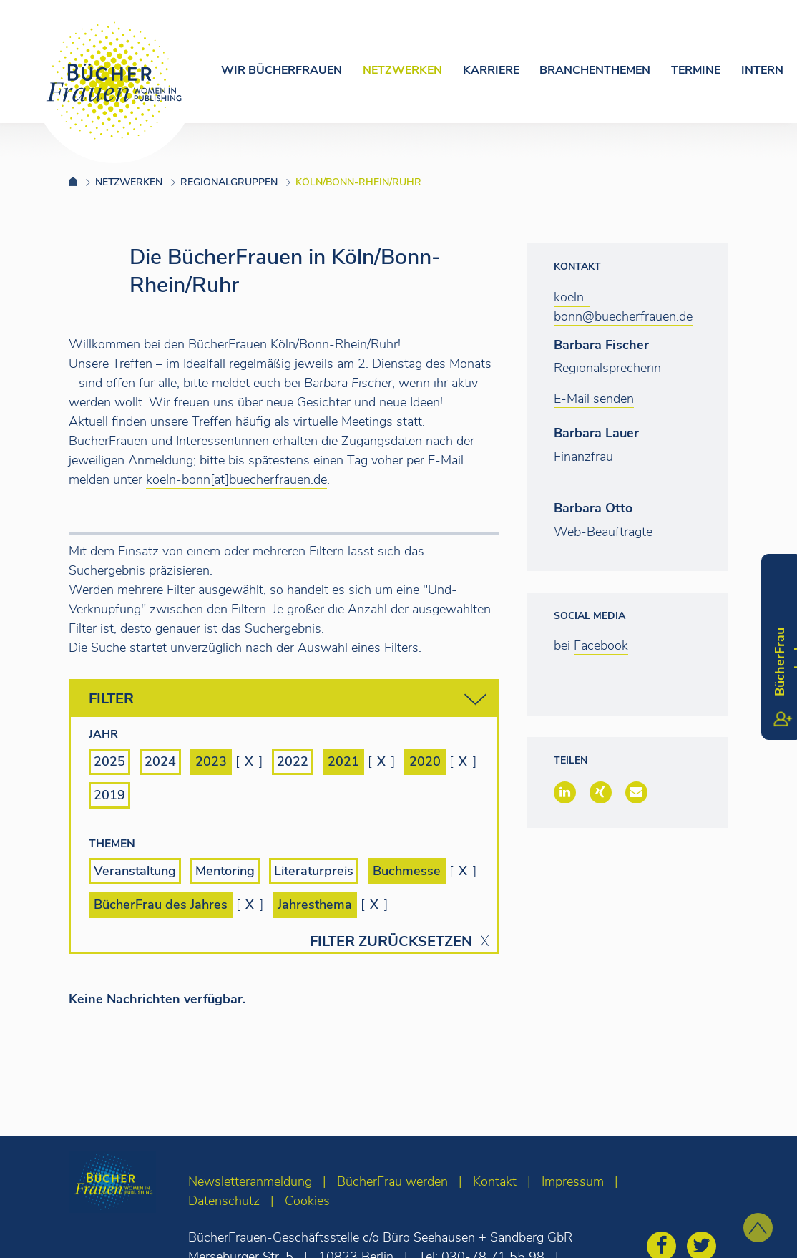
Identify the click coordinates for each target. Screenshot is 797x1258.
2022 (292, 761)
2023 (211, 761)
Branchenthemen (594, 70)
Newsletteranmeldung (250, 1181)
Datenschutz (224, 1200)
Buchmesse (407, 870)
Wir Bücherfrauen (281, 70)
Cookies (307, 1200)
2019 (109, 795)
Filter (287, 699)
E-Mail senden (594, 398)
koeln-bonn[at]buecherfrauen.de (236, 479)
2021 (343, 761)
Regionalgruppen (229, 182)
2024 (160, 761)
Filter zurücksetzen (391, 941)
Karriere (491, 70)
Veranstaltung (135, 870)
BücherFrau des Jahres (161, 904)
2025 (109, 761)
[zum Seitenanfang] (758, 1227)
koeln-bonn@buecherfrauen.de (623, 306)
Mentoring (225, 870)
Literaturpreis (313, 870)
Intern (762, 70)
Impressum (573, 1181)
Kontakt (495, 1181)
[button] (565, 792)
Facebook (601, 645)
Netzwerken (402, 70)
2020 (425, 761)
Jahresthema (315, 904)
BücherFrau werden (392, 1181)
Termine (695, 70)
